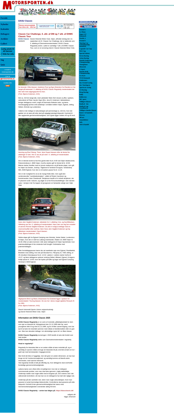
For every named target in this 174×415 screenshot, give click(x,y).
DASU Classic (25, 21)
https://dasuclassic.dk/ (64, 390)
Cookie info (8, 83)
